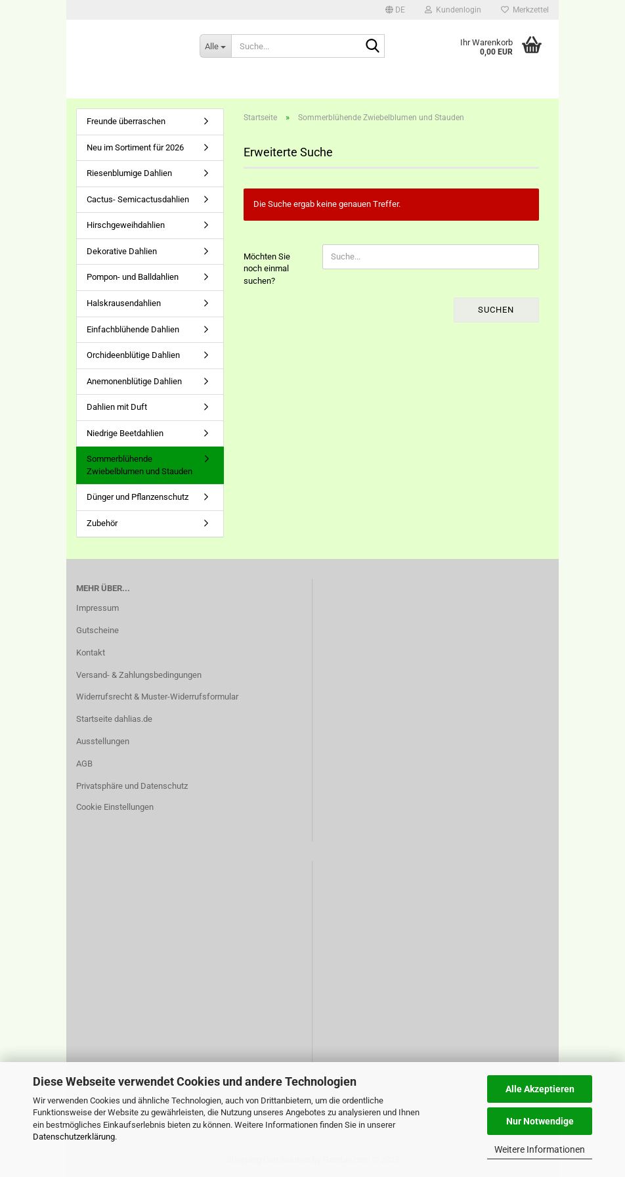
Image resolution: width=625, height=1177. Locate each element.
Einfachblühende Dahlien (133, 329)
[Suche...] (215, 46)
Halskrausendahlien (124, 303)
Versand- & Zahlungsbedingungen (139, 675)
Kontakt (90, 652)
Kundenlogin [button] (453, 9)
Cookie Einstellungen (115, 807)
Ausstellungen (102, 741)
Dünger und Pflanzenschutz (137, 497)
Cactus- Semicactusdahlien (138, 199)
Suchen (496, 310)
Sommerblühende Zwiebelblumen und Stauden (139, 465)
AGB (84, 763)
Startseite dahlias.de (114, 719)
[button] (395, 10)
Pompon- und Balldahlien (133, 277)
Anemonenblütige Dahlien (134, 381)
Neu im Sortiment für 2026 (135, 147)
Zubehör (102, 523)
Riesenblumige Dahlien (129, 173)
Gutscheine (97, 630)
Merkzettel (525, 9)
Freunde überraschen (126, 121)
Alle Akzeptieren (540, 1089)
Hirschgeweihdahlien (126, 225)
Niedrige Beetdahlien (125, 433)
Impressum (97, 608)
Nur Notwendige (540, 1121)
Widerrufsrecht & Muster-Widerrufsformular (157, 696)
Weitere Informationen (539, 1149)
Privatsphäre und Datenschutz (132, 786)
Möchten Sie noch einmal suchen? (267, 269)
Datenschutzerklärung (74, 1137)
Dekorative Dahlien (122, 251)
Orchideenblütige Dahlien (133, 355)
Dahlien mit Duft (117, 407)
